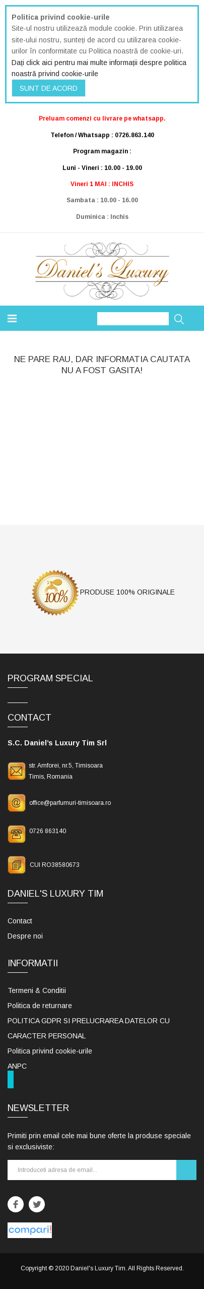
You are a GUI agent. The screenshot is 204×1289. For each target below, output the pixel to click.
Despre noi (25, 936)
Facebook (16, 1204)
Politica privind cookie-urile (50, 1051)
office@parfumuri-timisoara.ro (70, 802)
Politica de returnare (40, 1006)
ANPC (17, 1066)
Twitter (37, 1204)
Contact (20, 921)
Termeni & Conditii (37, 990)
